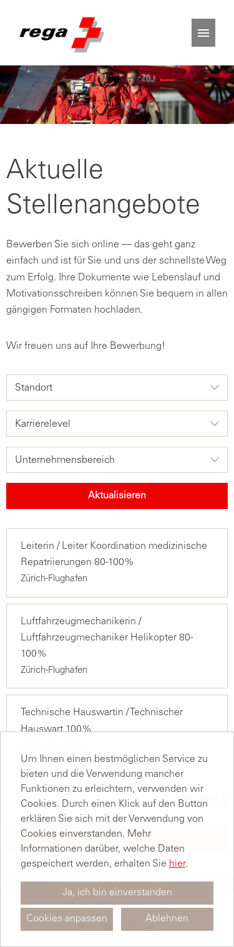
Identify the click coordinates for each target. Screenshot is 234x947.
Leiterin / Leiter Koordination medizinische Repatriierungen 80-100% (114, 554)
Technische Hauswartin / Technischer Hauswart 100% (102, 721)
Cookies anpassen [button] (66, 919)
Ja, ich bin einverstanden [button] (117, 893)
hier (177, 864)
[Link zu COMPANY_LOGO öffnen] (60, 32)
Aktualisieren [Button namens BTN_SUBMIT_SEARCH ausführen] (117, 496)
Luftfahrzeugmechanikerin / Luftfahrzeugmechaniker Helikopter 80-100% (107, 638)
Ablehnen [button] (166, 919)
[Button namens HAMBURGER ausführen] (203, 33)
